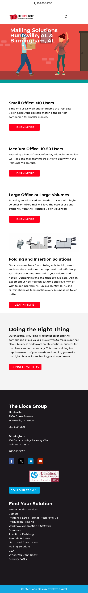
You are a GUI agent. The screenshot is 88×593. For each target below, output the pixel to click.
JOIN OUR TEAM (22, 490)
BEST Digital (59, 589)
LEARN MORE (24, 127)
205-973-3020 (17, 451)
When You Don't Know (23, 554)
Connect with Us (25, 367)
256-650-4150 (17, 426)
